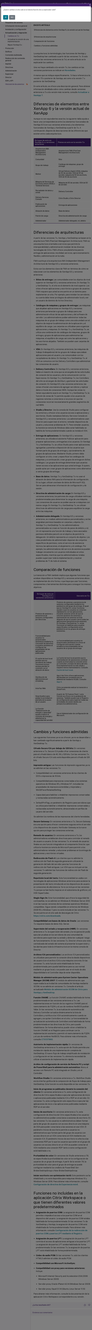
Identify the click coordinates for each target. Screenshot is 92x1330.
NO (12, 17)
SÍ (6, 17)
